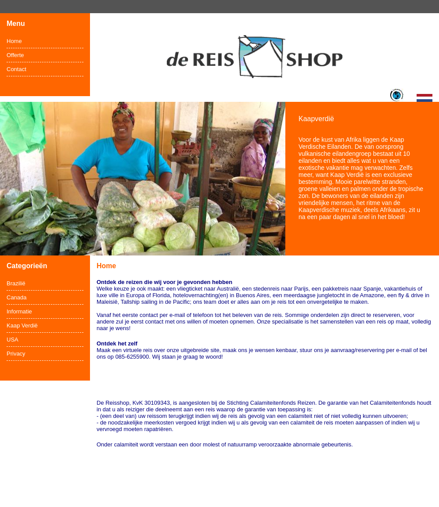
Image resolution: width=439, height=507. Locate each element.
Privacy (16, 353)
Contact (16, 69)
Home (14, 41)
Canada (17, 297)
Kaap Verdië (22, 325)
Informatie (19, 311)
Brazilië (16, 283)
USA (12, 339)
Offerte (15, 55)
